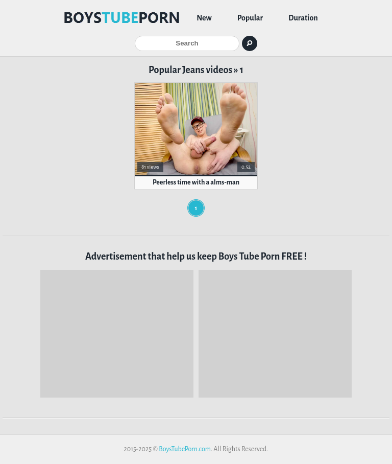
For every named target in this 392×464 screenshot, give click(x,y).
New (204, 18)
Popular (250, 18)
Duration (303, 18)
